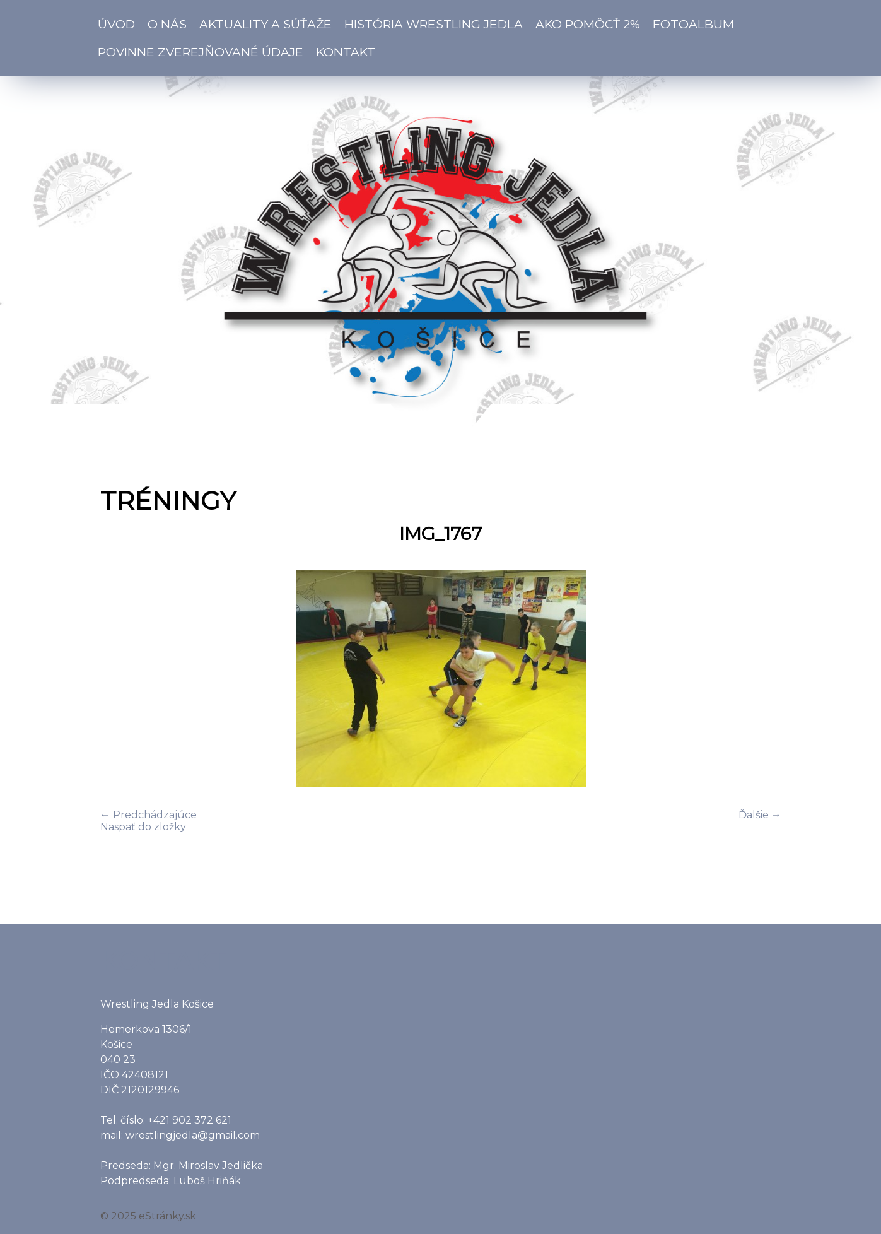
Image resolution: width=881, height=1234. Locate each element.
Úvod (116, 24)
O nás (167, 24)
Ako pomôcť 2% (587, 24)
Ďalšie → (759, 815)
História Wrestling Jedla (433, 24)
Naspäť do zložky (143, 827)
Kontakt (345, 51)
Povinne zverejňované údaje (200, 51)
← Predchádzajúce (148, 815)
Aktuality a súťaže (265, 24)
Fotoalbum (693, 24)
